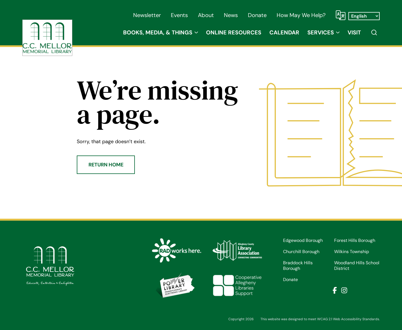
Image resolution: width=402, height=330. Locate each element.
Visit (354, 32)
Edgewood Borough (303, 240)
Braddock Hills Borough (298, 265)
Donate (257, 15)
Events (179, 15)
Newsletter (147, 15)
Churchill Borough (301, 251)
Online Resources (233, 32)
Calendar (284, 32)
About (206, 15)
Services (320, 32)
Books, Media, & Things (157, 32)
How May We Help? (301, 15)
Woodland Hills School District (356, 265)
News (231, 15)
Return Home (105, 164)
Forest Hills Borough (354, 240)
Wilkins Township (351, 251)
